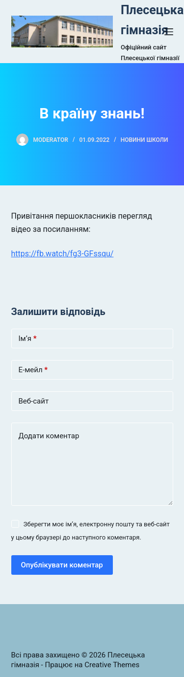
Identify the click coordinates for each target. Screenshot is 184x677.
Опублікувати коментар (62, 565)
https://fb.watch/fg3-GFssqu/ (62, 253)
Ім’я (28, 339)
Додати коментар (49, 435)
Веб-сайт (34, 401)
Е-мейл (33, 370)
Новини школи (144, 139)
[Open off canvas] (168, 31)
